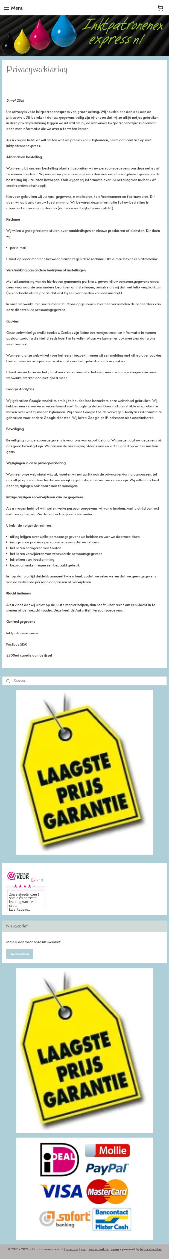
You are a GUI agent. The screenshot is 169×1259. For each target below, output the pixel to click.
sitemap (72, 1249)
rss (83, 1249)
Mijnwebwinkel (151, 1249)
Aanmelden (20, 953)
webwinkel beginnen (104, 1249)
